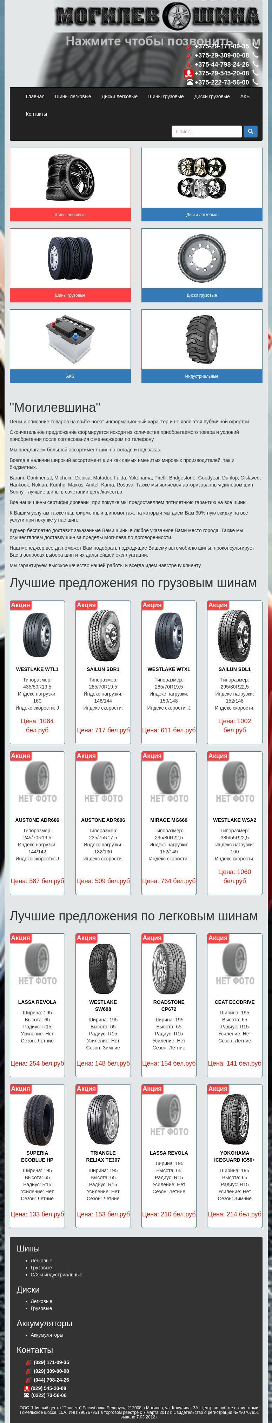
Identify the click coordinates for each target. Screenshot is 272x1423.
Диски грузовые (212, 96)
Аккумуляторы (47, 1335)
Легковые (41, 1260)
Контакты (36, 114)
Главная (35, 96)
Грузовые (41, 1267)
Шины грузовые (166, 96)
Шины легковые (73, 96)
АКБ (245, 96)
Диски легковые (120, 96)
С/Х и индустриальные (56, 1274)
